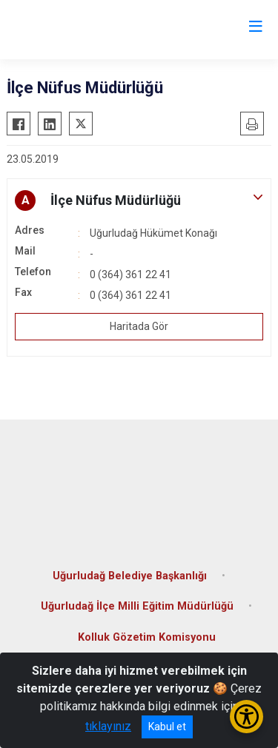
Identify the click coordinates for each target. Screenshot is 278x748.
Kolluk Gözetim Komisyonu (147, 637)
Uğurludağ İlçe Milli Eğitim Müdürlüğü (137, 606)
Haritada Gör (139, 326)
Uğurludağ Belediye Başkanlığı (130, 576)
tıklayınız (108, 726)
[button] (139, 200)
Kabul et (167, 726)
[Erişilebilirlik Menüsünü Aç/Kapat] (246, 716)
